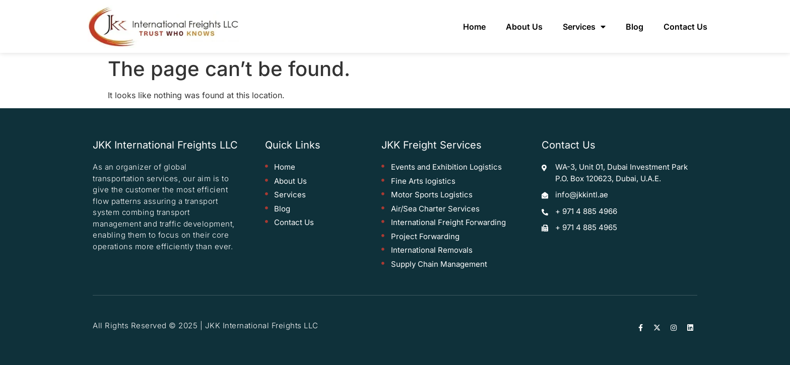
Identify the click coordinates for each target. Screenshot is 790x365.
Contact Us (685, 27)
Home (474, 27)
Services (584, 27)
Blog (634, 27)
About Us (524, 27)
